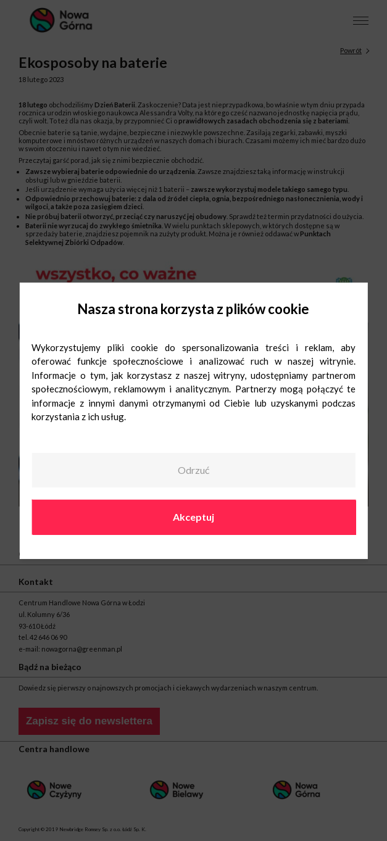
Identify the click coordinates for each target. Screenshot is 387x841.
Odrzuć (193, 470)
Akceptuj (193, 517)
